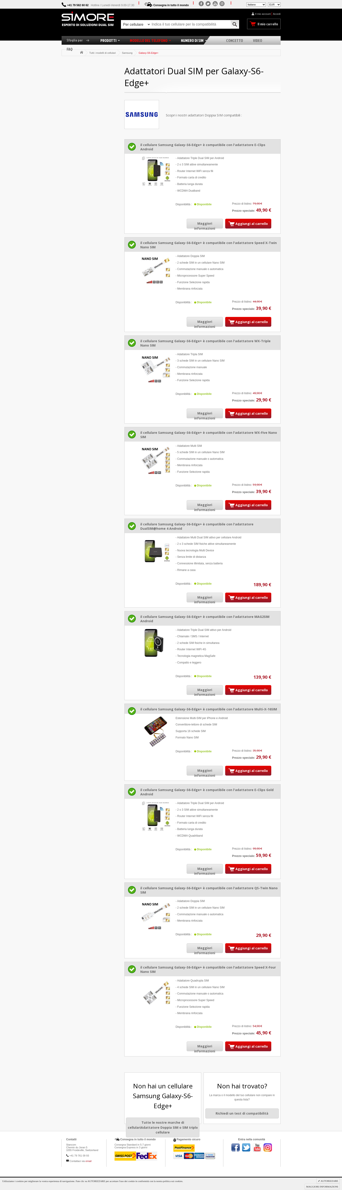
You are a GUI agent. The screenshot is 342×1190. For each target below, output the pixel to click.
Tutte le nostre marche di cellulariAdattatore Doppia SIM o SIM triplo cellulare (163, 1127)
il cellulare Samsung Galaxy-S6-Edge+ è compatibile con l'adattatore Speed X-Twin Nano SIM (208, 245)
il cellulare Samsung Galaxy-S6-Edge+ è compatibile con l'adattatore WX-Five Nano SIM (208, 434)
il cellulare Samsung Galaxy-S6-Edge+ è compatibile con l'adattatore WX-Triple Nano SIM (205, 343)
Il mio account (263, 14)
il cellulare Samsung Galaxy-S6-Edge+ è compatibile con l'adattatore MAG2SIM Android (204, 618)
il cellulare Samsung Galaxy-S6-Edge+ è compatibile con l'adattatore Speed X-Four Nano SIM (208, 969)
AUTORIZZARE (329, 1181)
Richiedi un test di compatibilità (242, 1113)
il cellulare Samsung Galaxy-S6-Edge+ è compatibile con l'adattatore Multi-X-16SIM (208, 709)
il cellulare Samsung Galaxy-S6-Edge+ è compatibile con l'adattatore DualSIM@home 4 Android (196, 526)
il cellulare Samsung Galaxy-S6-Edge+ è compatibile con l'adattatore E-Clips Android (202, 147)
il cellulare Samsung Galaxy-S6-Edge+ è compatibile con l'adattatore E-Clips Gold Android (207, 792)
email (88, 1161)
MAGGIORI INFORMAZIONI (322, 1186)
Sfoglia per (80, 40)
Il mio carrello (268, 23)
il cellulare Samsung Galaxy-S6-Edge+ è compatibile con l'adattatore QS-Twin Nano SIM (209, 890)
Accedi (276, 14)
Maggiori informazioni (204, 226)
